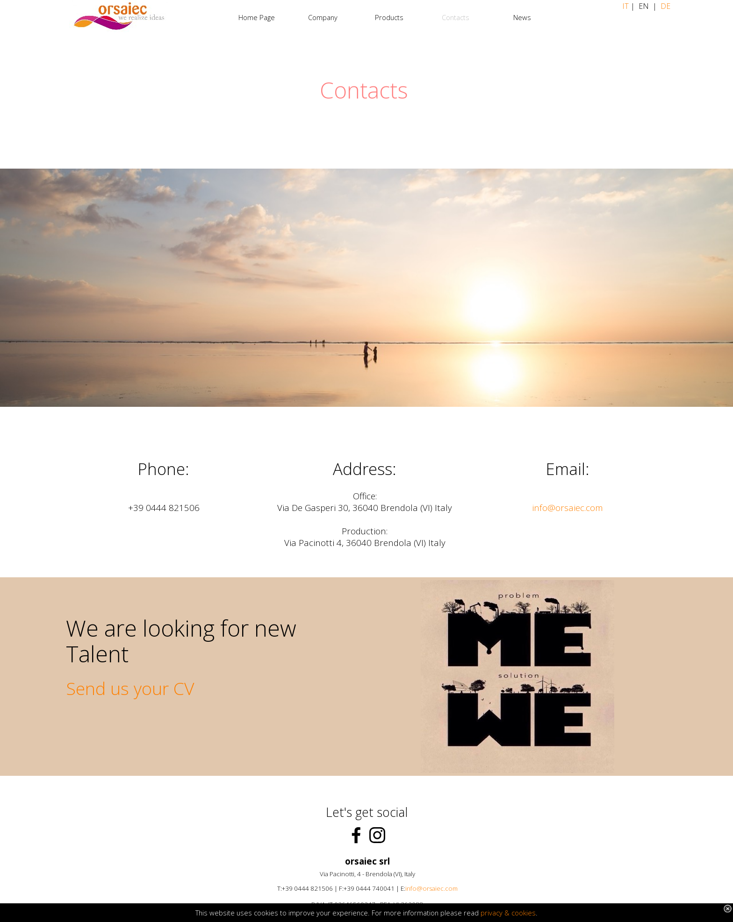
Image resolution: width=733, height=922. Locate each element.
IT (626, 6)
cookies (523, 912)
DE (665, 6)
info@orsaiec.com (567, 507)
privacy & (496, 912)
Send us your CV (130, 688)
